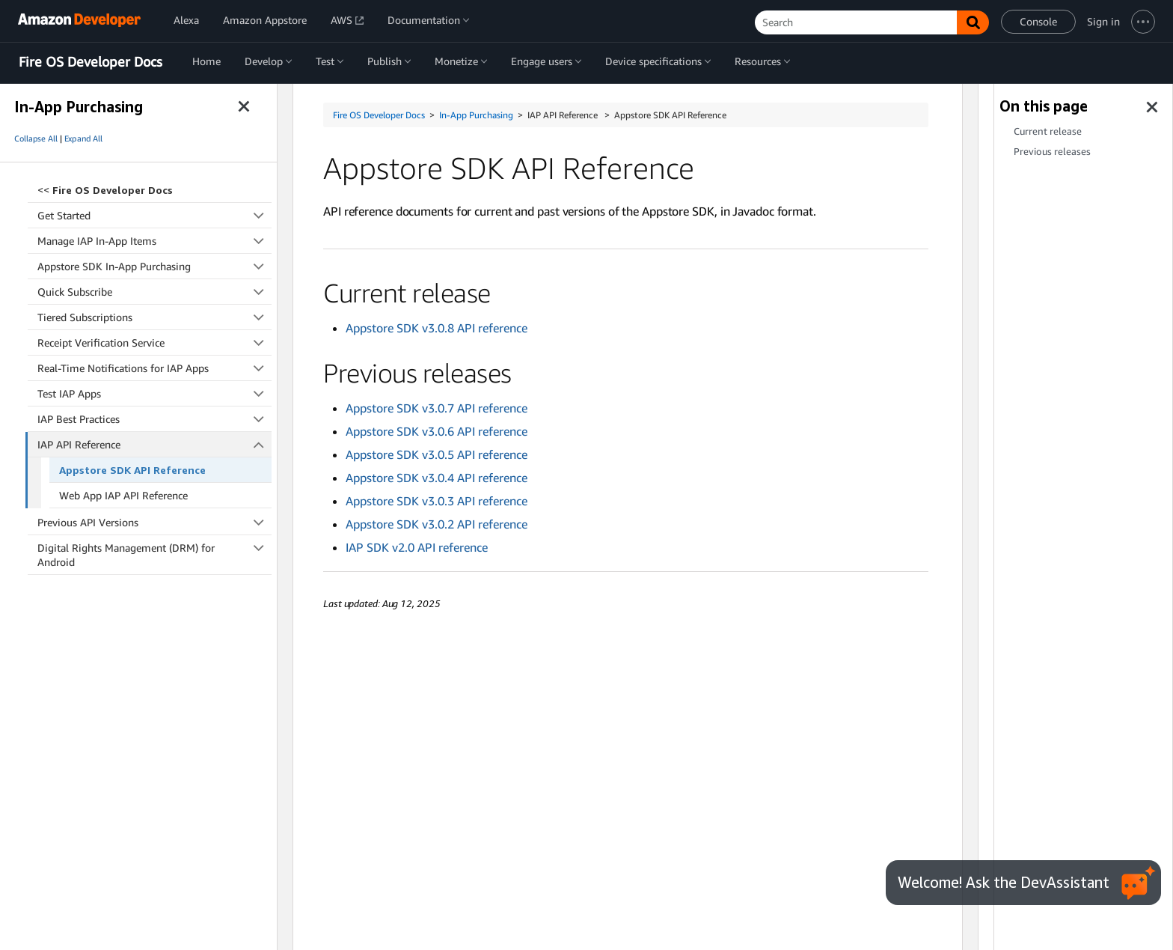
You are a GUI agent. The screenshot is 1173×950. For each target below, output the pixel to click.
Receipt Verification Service (154, 342)
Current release (1048, 131)
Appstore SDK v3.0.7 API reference (436, 408)
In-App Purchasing (476, 115)
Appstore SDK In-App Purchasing (154, 266)
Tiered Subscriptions (154, 317)
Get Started (154, 215)
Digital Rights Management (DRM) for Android (154, 554)
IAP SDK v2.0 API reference (417, 547)
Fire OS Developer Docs (90, 62)
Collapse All (36, 138)
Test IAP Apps (154, 393)
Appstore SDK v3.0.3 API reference (436, 500)
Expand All (83, 138)
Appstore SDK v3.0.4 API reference (436, 477)
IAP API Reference (154, 444)
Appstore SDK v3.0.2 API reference (436, 524)
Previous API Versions (154, 522)
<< (105, 189)
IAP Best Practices (154, 419)
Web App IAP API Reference (123, 495)
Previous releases (1052, 151)
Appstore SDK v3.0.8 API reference (436, 327)
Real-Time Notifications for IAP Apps (154, 368)
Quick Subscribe (154, 291)
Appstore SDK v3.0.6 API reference (436, 431)
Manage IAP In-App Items (154, 241)
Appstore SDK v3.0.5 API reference (436, 454)
